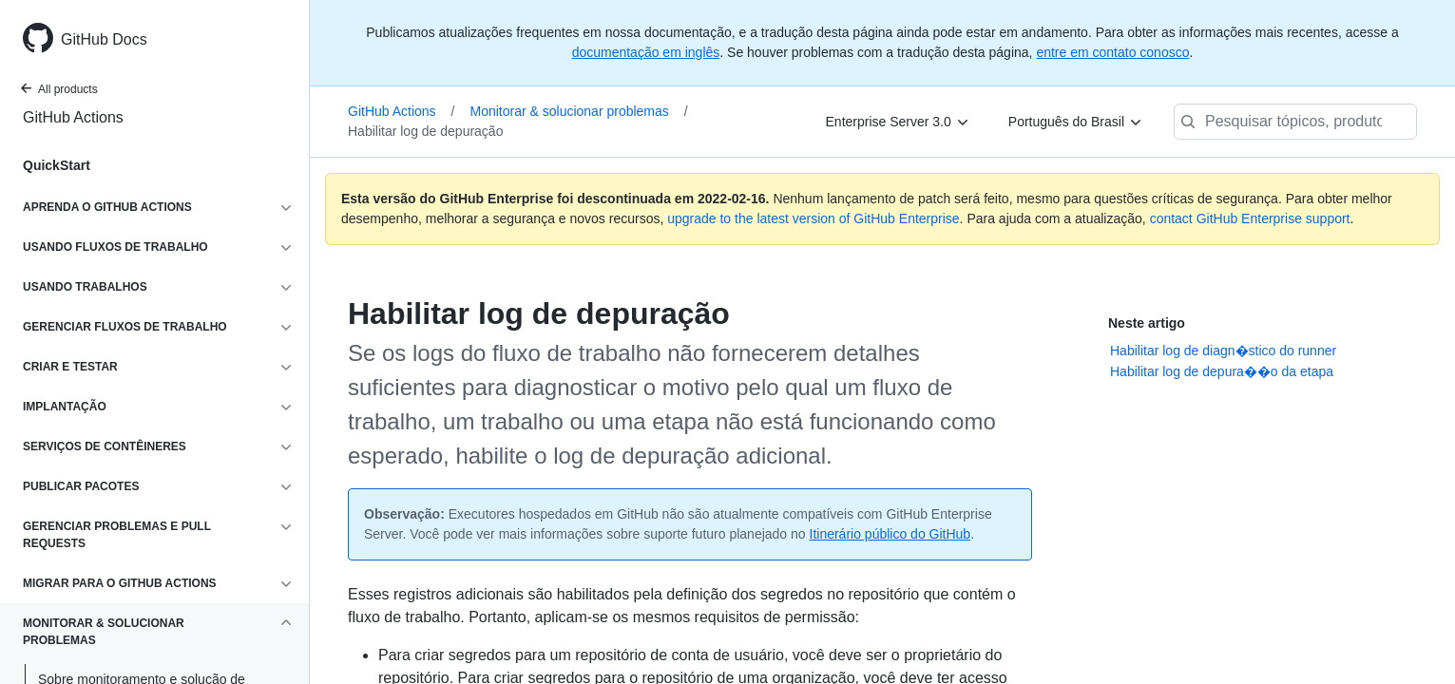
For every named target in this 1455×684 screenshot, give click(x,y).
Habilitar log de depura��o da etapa (1221, 371)
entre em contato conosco (1112, 52)
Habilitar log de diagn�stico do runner (1223, 350)
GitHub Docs (104, 39)
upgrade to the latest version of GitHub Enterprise (813, 218)
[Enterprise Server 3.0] (898, 121)
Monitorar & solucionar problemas (579, 111)
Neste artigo (1146, 323)
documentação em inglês (646, 52)
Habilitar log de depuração (425, 131)
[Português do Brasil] (1075, 121)
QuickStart (56, 165)
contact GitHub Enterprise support (1250, 218)
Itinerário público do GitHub (890, 534)
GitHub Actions (73, 117)
